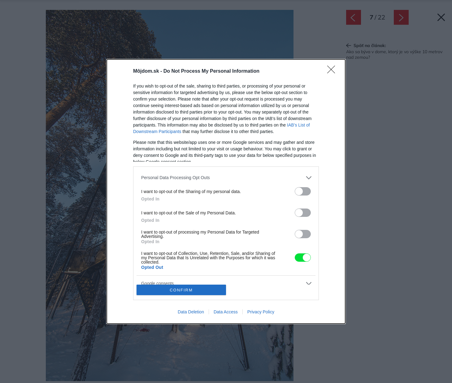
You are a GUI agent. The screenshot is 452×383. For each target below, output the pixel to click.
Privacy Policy (260, 311)
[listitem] (226, 177)
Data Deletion (191, 311)
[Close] (333, 71)
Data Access (226, 311)
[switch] (303, 191)
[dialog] (226, 191)
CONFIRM (181, 290)
